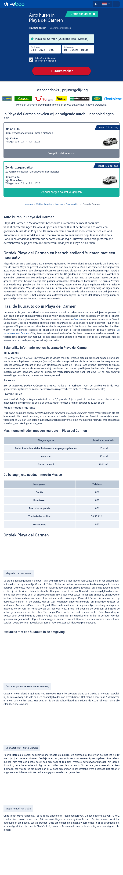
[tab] (37, 27)
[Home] (14, 4)
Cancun (77, 319)
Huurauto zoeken (61, 71)
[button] (96, 4)
